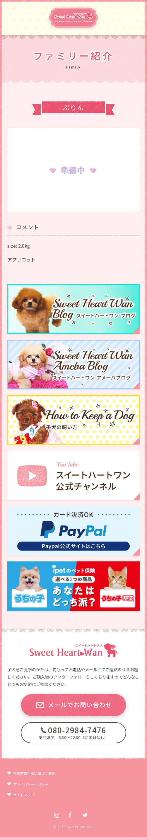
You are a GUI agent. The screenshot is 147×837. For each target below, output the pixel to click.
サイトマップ (23, 794)
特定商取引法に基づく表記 (34, 773)
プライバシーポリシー (30, 784)
